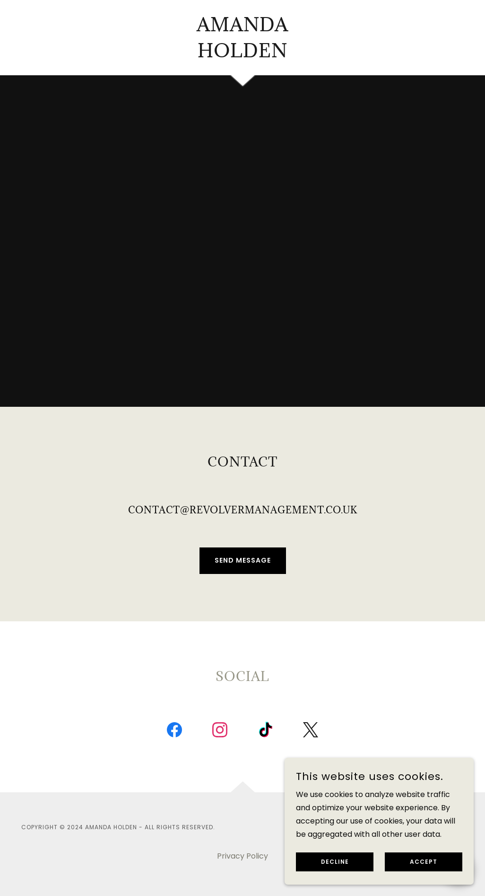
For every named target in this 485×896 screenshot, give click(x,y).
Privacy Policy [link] (242, 856)
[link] (242, 54)
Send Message (243, 560)
